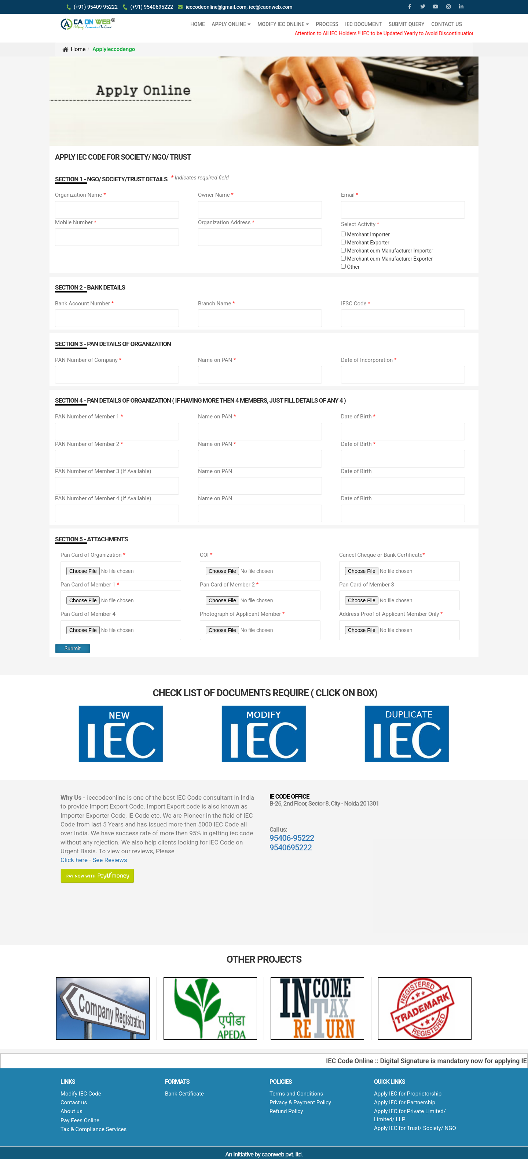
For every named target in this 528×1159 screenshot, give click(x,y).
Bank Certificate (184, 1093)
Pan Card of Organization (92, 555)
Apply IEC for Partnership (404, 1102)
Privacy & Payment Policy (300, 1102)
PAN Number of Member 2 (89, 444)
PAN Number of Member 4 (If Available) (103, 498)
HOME (197, 24)
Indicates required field (200, 177)
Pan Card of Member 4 (87, 614)
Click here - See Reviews (93, 860)
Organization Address (226, 222)
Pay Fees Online (79, 1120)
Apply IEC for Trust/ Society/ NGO (415, 1128)
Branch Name (216, 303)
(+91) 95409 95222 (96, 7)
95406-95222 (292, 838)
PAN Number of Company (88, 360)
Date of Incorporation (368, 360)
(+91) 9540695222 (151, 7)
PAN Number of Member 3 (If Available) (103, 471)
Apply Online (231, 24)
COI (206, 555)
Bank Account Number (84, 303)
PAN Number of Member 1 (89, 416)
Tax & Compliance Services (93, 1129)
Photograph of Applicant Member (242, 614)
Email (349, 195)
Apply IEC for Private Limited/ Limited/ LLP (410, 1115)
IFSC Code (355, 303)
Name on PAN (217, 360)
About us (71, 1111)
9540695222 (291, 847)
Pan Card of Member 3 (366, 584)
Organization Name (80, 195)
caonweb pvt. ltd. (281, 1154)
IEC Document (363, 24)
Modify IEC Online (283, 24)
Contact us (73, 1102)
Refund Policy (286, 1111)
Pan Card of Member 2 (229, 584)
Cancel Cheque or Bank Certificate (382, 555)
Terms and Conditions (296, 1093)
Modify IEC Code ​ (81, 1093)
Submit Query (407, 24)
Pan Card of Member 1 (89, 584)
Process (327, 24)
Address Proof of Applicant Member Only (391, 614)
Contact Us (446, 24)
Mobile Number (75, 222)
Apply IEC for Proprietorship (407, 1093)
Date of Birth (358, 416)
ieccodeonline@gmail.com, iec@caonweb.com (239, 7)
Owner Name (216, 195)
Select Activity (360, 224)
